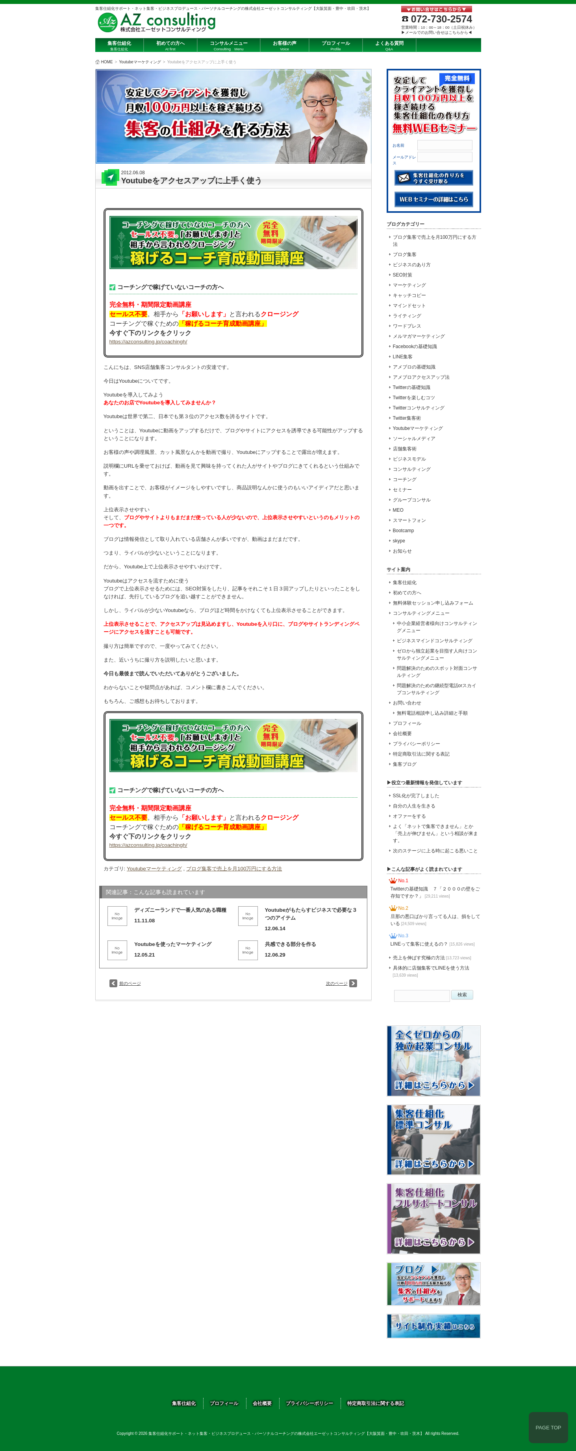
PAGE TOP (548, 1428)
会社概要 (402, 733)
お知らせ (402, 551)
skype (399, 541)
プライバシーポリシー (416, 744)
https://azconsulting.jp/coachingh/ (148, 342)
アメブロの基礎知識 (414, 367)
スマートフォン (409, 520)
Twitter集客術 (407, 418)
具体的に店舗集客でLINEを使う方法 (431, 971)
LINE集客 (403, 357)
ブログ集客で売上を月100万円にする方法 (234, 869)
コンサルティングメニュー (421, 613)
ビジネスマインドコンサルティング (434, 640)
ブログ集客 (405, 254)
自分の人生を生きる (414, 806)
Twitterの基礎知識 (411, 387)
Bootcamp (403, 530)
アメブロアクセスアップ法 (421, 377)
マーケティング (409, 285)
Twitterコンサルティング (419, 408)
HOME (107, 62)
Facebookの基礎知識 (415, 346)
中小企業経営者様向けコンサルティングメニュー (437, 627)
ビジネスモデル (409, 459)
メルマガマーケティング (419, 336)
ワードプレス (407, 326)
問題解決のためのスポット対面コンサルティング (437, 672)
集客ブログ (405, 764)
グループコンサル (412, 500)
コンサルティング (412, 469)
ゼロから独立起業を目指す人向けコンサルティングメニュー (437, 654)
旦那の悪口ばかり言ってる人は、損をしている (435, 920)
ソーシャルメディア (414, 438)
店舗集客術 (405, 449)
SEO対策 (402, 275)
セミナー (402, 489)
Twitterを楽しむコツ (414, 397)
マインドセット (409, 305)
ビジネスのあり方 (412, 264)
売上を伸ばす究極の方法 (432, 958)
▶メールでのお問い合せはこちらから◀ (436, 32)
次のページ (337, 983)
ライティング (407, 316)
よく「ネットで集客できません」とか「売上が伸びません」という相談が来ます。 (435, 833)
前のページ (130, 983)
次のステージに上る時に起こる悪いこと (435, 851)
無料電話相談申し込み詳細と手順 (432, 713)
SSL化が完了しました (416, 795)
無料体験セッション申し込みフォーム (433, 603)
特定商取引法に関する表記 (421, 754)
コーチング (405, 479)
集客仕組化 (405, 582)
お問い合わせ (407, 703)
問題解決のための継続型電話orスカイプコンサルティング (437, 689)
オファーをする (409, 816)
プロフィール (407, 723)
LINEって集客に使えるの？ (433, 944)
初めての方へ (407, 593)
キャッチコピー (409, 295)
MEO (398, 510)
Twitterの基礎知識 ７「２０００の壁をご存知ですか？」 (435, 892)
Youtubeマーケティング (140, 62)
